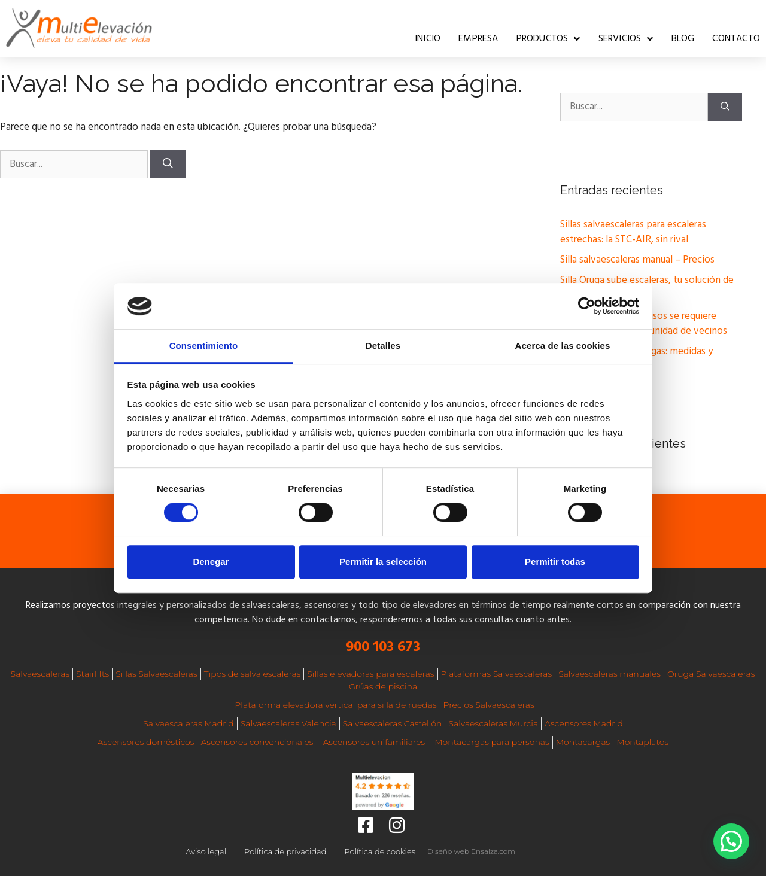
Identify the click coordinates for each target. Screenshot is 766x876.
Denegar (211, 561)
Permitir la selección (383, 561)
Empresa (478, 39)
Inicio (427, 39)
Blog (683, 39)
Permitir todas (555, 561)
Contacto (736, 39)
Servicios (625, 39)
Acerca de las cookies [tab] (562, 345)
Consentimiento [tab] (203, 345)
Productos (548, 39)
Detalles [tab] (383, 345)
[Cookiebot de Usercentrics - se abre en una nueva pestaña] (586, 306)
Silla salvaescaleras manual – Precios (637, 260)
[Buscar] (168, 164)
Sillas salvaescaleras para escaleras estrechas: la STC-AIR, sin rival (633, 232)
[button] (731, 841)
